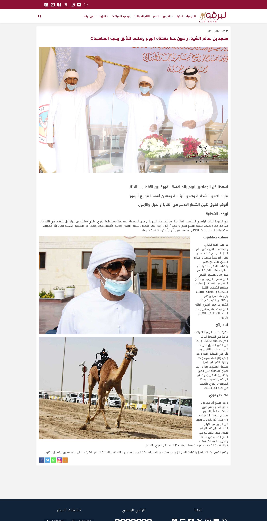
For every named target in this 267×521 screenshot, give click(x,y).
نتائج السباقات (142, 16)
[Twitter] (47, 460)
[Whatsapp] (53, 460)
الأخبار (179, 16)
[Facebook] (41, 460)
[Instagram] (59, 460)
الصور (156, 16)
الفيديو (167, 16)
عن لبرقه (90, 16)
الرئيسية (191, 16)
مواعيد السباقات (121, 16)
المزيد (103, 16)
